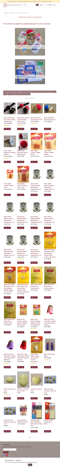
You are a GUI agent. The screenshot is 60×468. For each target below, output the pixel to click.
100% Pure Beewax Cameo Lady (23, 390)
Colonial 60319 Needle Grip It (48, 421)
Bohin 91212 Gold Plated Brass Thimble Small (36, 286)
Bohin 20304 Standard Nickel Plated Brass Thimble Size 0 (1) (36, 186)
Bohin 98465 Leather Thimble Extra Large (22, 185)
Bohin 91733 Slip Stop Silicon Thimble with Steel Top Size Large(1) (23, 356)
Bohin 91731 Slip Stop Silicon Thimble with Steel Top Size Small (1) (50, 322)
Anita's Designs (46, 91)
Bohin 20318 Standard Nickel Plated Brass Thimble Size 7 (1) (36, 252)
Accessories (11, 94)
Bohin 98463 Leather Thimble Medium (49, 152)
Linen (5, 94)
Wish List (18, 460)
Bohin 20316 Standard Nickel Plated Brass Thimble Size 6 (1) (22, 252)
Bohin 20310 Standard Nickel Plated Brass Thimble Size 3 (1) (22, 219)
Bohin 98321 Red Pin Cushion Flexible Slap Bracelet (23, 119)
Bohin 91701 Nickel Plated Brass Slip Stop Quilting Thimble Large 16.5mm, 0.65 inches (23, 288)
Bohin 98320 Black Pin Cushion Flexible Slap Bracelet (9, 119)
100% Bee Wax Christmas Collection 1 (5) (10, 422)
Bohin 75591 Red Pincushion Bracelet (36, 118)
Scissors (16, 91)
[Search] (29, 5)
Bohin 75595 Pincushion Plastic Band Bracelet (22, 152)
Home (6, 12)
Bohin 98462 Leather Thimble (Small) (35, 152)
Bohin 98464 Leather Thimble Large (8, 185)
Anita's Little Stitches (14, 5)
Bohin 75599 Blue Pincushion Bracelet (49, 118)
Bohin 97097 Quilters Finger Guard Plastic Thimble (35, 356)
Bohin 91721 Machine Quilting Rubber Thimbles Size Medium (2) (35, 322)
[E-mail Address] (9, 449)
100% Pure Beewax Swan (9, 390)
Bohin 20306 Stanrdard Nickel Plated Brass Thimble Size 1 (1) (49, 186)
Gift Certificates (9, 460)
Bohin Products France (25, 91)
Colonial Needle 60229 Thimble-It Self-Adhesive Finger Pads (37, 422)
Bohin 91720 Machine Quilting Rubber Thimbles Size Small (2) (22, 322)
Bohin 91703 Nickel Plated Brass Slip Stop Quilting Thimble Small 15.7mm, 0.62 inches (50, 253)
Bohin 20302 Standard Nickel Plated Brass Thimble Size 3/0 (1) (36, 219)
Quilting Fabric (26, 94)
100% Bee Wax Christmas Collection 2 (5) (50, 390)
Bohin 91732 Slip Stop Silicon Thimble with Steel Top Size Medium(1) (10, 356)
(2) (22, 125)
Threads (53, 91)
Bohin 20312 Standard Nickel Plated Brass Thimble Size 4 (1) (49, 219)
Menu (53, 5)
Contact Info (18, 94)
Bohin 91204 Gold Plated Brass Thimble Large (9, 321)
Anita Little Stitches (8, 91)
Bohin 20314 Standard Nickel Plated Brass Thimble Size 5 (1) (9, 252)
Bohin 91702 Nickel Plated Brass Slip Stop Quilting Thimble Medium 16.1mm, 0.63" (9, 288)
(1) (36, 123)
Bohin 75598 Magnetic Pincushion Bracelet (10, 152)
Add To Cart (7, 129)
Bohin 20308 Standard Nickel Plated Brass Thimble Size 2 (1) (9, 219)
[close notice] (58, 1)
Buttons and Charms (36, 91)
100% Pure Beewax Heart (36, 390)
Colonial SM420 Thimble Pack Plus (22, 421)
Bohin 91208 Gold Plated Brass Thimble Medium (49, 286)
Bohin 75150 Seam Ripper (49, 355)
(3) (9, 125)
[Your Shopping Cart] (47, 5)
